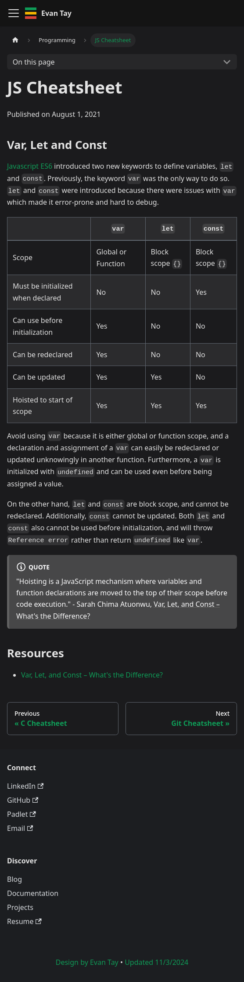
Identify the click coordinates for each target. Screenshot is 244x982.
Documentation (32, 893)
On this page (34, 62)
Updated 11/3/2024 (156, 962)
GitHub (22, 800)
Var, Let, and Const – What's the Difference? (92, 675)
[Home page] (15, 40)
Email (20, 828)
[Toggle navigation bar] (13, 13)
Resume (24, 921)
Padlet (21, 814)
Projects (20, 907)
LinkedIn (25, 786)
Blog (14, 879)
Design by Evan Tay (87, 962)
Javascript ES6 (29, 166)
